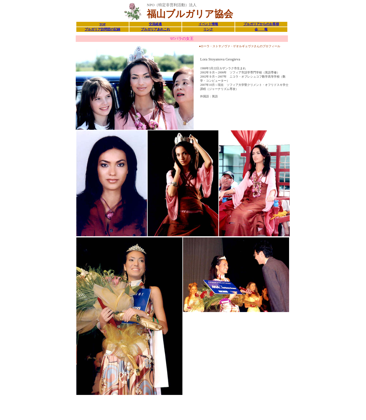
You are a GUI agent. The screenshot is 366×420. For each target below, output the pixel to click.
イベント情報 (208, 24)
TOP (102, 24)
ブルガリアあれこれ (155, 29)
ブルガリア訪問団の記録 (102, 29)
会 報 (261, 29)
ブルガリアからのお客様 (261, 24)
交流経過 (155, 24)
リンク (208, 29)
